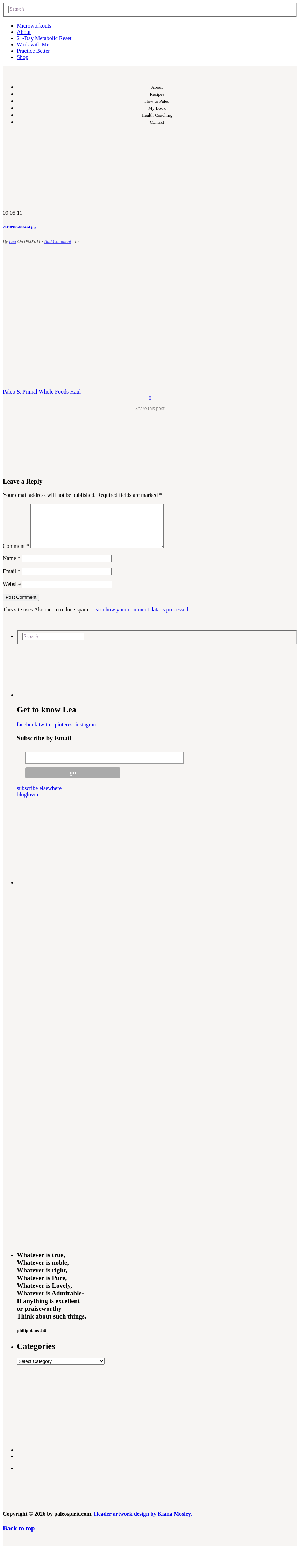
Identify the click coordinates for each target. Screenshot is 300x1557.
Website (12, 592)
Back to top (19, 1536)
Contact (157, 122)
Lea (12, 241)
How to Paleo (156, 101)
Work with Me (33, 44)
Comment (16, 554)
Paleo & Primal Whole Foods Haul (42, 392)
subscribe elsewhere (39, 797)
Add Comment (57, 241)
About (24, 32)
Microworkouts (34, 26)
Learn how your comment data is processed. (140, 618)
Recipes (157, 94)
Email (11, 579)
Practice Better (33, 51)
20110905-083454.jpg (19, 227)
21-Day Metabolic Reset (44, 38)
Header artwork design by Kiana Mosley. (143, 1522)
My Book (157, 108)
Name (11, 567)
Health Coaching (157, 115)
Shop (22, 57)
